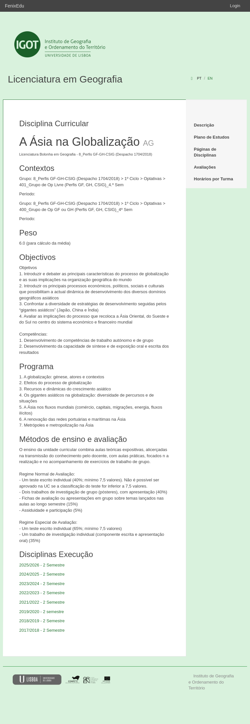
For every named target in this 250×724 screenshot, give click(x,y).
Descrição (204, 125)
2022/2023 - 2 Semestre (41, 592)
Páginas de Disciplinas (205, 152)
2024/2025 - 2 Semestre (41, 574)
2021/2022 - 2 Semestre (41, 602)
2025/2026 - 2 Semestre (41, 565)
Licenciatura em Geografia (65, 79)
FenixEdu (14, 5)
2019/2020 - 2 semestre (41, 611)
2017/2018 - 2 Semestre (41, 630)
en (210, 78)
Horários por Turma (213, 178)
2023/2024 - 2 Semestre (41, 583)
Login (235, 5)
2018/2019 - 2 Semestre (41, 620)
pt (199, 78)
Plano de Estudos (211, 137)
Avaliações (205, 167)
